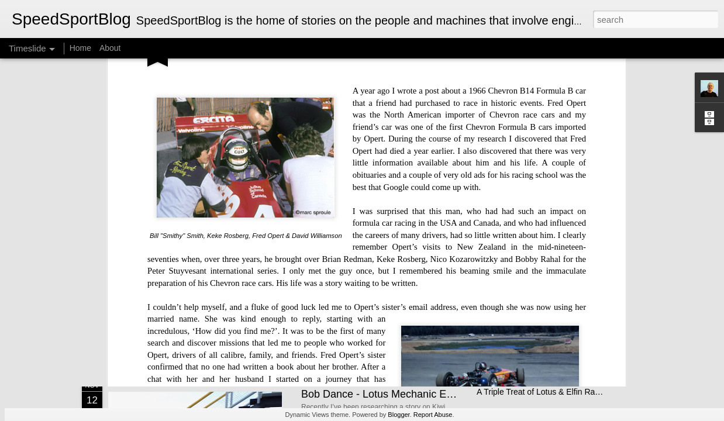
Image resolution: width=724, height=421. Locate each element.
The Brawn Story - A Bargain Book (539, 311)
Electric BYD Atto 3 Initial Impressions (545, 270)
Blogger (398, 414)
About (110, 48)
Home (80, 48)
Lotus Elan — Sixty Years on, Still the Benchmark (566, 290)
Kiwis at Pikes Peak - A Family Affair (385, 283)
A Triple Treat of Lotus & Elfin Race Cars (550, 391)
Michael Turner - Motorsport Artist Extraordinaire (257, 271)
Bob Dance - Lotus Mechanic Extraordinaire (403, 394)
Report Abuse (433, 414)
